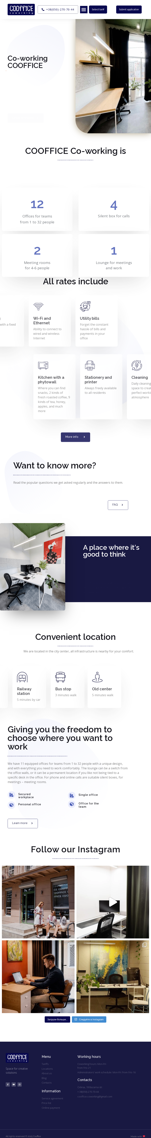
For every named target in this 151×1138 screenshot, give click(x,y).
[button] (83, 9)
